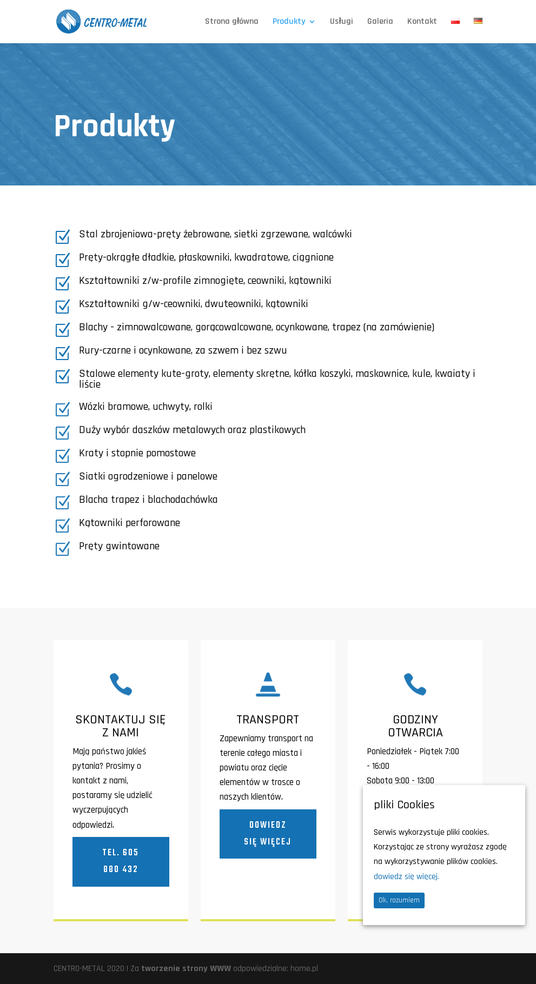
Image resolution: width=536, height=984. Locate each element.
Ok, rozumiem (399, 900)
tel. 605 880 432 (120, 861)
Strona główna (232, 22)
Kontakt (422, 22)
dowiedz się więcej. (406, 876)
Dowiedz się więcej (268, 834)
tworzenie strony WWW (186, 968)
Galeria (380, 22)
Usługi (341, 22)
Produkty (289, 22)
